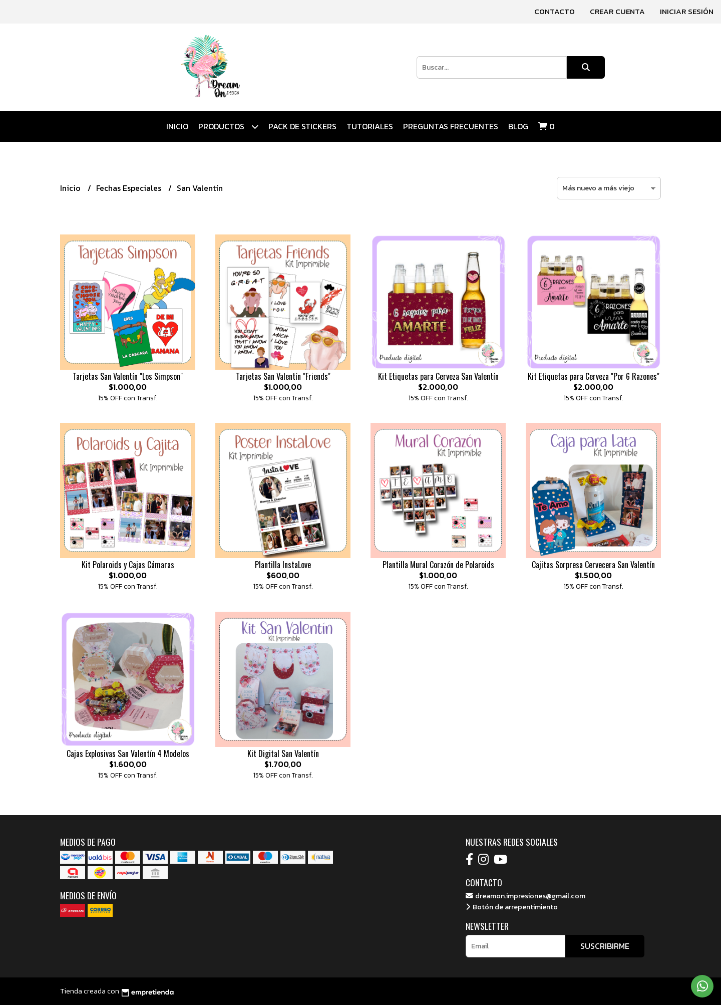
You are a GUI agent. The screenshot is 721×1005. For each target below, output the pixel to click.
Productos (228, 126)
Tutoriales (369, 126)
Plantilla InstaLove (283, 565)
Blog (518, 126)
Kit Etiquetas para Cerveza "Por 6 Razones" (593, 376)
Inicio (177, 126)
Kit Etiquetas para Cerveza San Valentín (438, 376)
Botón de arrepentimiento (512, 906)
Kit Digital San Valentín (283, 753)
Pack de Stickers (302, 126)
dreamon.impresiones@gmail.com (525, 895)
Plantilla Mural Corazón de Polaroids (438, 565)
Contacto (554, 11)
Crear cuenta (617, 11)
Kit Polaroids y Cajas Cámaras (128, 565)
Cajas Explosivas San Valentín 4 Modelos (128, 753)
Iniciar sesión (686, 11)
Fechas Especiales (129, 188)
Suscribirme (604, 946)
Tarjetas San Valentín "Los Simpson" (128, 376)
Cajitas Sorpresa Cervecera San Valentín (593, 565)
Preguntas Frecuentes (450, 126)
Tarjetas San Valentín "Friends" (283, 376)
